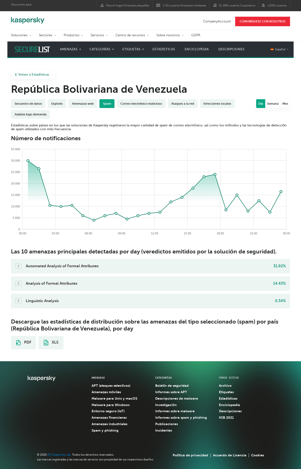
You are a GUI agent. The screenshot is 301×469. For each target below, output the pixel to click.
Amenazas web (83, 103)
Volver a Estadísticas (32, 74)
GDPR (195, 35)
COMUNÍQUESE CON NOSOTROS (262, 21)
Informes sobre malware (175, 411)
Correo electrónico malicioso (141, 103)
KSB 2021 (226, 417)
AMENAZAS (98, 377)
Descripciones (231, 49)
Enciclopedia (197, 49)
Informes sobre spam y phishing (181, 417)
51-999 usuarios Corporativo (237, 5)
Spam (107, 103)
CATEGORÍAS (163, 377)
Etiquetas (131, 49)
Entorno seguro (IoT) (108, 411)
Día (260, 103)
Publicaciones (166, 424)
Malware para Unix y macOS (114, 398)
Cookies (257, 455)
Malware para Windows (111, 405)
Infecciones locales (217, 103)
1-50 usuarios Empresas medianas (184, 5)
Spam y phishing (105, 430)
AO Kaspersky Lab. (59, 454)
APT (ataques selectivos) (111, 385)
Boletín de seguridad (172, 385)
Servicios (97, 35)
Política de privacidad (190, 455)
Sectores (45, 35)
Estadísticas (163, 49)
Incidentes (163, 430)
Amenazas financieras (109, 417)
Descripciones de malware (176, 398)
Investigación (166, 405)
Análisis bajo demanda (31, 114)
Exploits (57, 103)
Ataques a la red (182, 103)
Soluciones (19, 35)
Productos (71, 35)
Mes (285, 103)
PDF (23, 342)
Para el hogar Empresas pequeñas (127, 5)
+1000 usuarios (276, 5)
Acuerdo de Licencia (229, 455)
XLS (51, 342)
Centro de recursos (130, 35)
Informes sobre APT (171, 392)
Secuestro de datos (28, 103)
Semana (273, 103)
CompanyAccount (217, 21)
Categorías (99, 49)
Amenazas (69, 49)
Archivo (225, 385)
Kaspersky (27, 18)
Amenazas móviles (106, 392)
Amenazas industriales (109, 424)
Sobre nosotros (168, 35)
